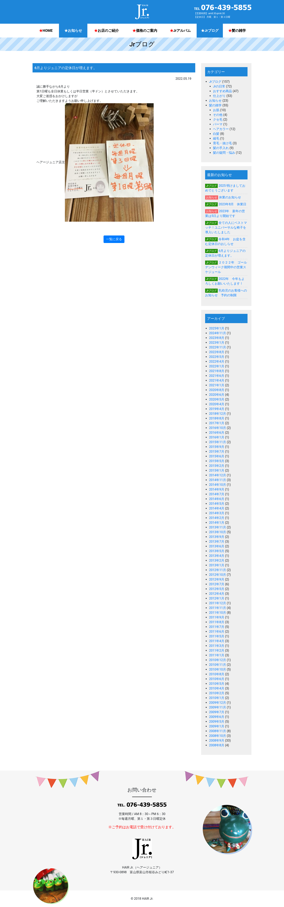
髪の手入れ (221, 148)
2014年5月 (216, 504)
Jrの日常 (219, 86)
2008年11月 (217, 731)
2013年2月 (216, 560)
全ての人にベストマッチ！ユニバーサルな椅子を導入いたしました (226, 227)
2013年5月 (216, 551)
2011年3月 (216, 646)
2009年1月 (216, 726)
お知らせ (73, 30)
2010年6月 (216, 679)
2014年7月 (216, 494)
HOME (46, 30)
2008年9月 (216, 740)
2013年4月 (216, 556)
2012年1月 (216, 598)
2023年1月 (216, 342)
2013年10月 (217, 532)
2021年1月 (216, 385)
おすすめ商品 (222, 91)
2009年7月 (216, 712)
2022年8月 (216, 352)
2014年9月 (216, 489)
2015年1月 (216, 470)
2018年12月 (217, 414)
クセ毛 (217, 119)
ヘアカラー (221, 129)
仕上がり (219, 96)
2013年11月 (217, 527)
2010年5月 (216, 684)
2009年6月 (216, 717)
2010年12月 (217, 660)
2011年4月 (216, 641)
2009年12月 (217, 702)
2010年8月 (216, 674)
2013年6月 (216, 546)
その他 (217, 115)
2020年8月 (216, 390)
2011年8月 (216, 622)
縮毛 (216, 138)
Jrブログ (210, 30)
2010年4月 (216, 688)
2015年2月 (216, 466)
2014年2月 (216, 518)
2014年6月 (216, 499)
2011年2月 (216, 650)
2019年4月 (216, 409)
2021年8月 (216, 371)
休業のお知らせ (230, 197)
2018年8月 (216, 418)
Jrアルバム (180, 30)
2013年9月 (216, 537)
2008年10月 (217, 736)
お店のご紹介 (106, 30)
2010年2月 (216, 693)
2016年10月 (217, 428)
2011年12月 (217, 603)
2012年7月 (216, 584)
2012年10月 (217, 575)
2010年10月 (217, 669)
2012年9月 (216, 579)
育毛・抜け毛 (222, 143)
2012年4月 (216, 594)
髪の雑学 (237, 30)
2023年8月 (216, 338)
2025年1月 (216, 328)
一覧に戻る (114, 239)
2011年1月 (216, 655)
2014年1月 (216, 522)
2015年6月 (216, 456)
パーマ (217, 124)
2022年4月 (216, 361)
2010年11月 (217, 665)
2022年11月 (217, 347)
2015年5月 (216, 461)
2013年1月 (216, 565)
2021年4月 (216, 380)
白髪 (216, 134)
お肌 (216, 110)
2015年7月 (216, 451)
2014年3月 (216, 513)
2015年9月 (216, 447)
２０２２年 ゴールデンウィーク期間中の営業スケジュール (226, 267)
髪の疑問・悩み (224, 153)
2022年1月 (216, 366)
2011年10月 (217, 612)
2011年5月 (216, 636)
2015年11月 (217, 442)
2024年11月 (217, 333)
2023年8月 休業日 (232, 204)
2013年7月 (216, 541)
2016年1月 (216, 437)
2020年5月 (216, 399)
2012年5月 (216, 589)
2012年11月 (217, 570)
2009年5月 (216, 721)
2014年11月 (217, 480)
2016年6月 (216, 432)
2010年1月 (216, 698)
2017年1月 (216, 423)
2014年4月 (216, 508)
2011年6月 (216, 631)
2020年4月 (216, 404)
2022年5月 (216, 357)
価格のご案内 (144, 30)
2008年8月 (216, 745)
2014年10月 (217, 485)
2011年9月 (216, 617)
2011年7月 (216, 627)
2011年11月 (217, 608)
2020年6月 (216, 395)
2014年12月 (217, 475)
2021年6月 (216, 376)
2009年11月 (217, 707)
